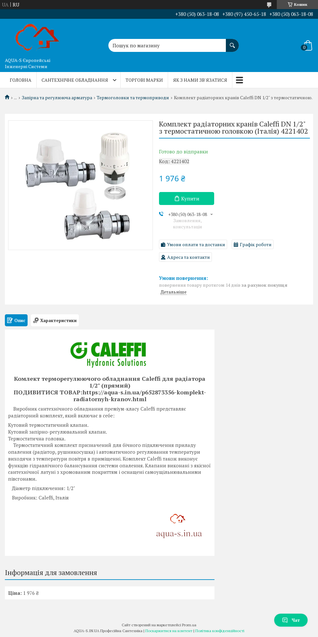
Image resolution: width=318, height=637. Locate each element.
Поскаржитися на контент (168, 630)
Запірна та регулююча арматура (57, 98)
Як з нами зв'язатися (200, 80)
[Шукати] (232, 42)
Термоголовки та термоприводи (133, 98)
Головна (20, 80)
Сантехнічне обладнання (75, 80)
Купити (190, 198)
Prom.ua (189, 624)
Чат (291, 620)
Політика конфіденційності (219, 630)
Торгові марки (144, 80)
